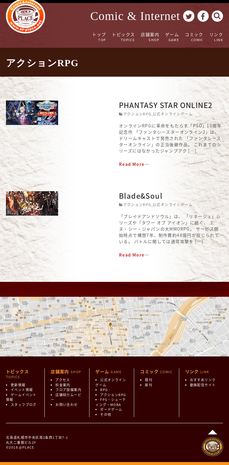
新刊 (148, 384)
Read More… (134, 164)
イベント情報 (22, 389)
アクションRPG (137, 114)
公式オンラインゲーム (173, 114)
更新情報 (18, 384)
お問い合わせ (66, 404)
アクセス (62, 379)
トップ (99, 37)
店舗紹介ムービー (66, 397)
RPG (104, 389)
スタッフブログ (24, 404)
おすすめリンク (203, 379)
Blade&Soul (141, 195)
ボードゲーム (111, 409)
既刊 (148, 379)
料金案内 (62, 384)
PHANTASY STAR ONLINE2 (165, 105)
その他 (105, 414)
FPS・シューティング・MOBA (110, 402)
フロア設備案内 (68, 389)
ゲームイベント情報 (21, 397)
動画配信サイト (203, 384)
